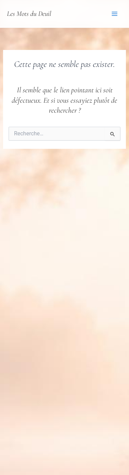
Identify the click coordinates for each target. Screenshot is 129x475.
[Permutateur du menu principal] (114, 13)
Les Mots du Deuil (29, 13)
